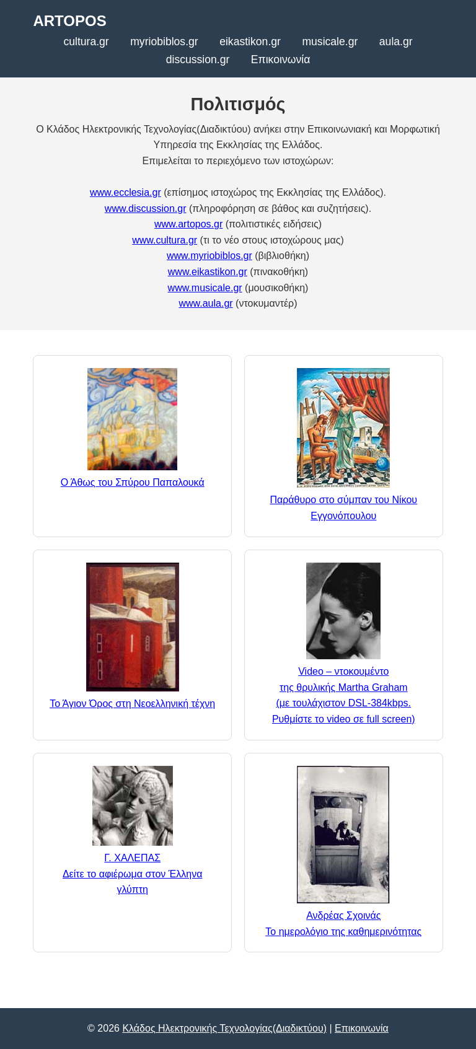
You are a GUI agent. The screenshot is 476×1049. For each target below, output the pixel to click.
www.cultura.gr (164, 240)
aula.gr (396, 41)
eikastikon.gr (250, 41)
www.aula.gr (205, 303)
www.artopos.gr (188, 224)
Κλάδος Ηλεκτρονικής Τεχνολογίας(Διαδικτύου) (224, 1028)
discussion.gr (198, 59)
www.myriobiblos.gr (209, 255)
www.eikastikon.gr (207, 271)
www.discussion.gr (146, 208)
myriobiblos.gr (164, 41)
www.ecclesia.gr (125, 192)
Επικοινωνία (280, 59)
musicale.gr (330, 41)
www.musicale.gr (205, 288)
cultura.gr (85, 41)
